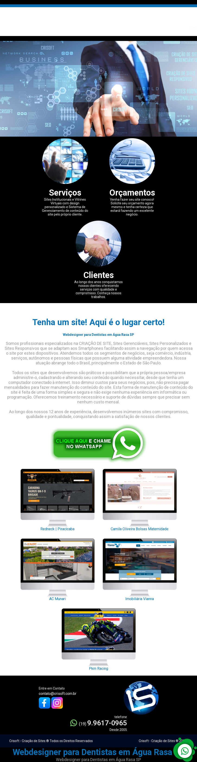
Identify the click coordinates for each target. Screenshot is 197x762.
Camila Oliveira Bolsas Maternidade (139, 498)
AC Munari (57, 568)
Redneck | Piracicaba (57, 498)
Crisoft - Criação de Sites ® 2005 (163, 741)
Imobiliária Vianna (139, 568)
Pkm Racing (98, 638)
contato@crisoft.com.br (57, 693)
